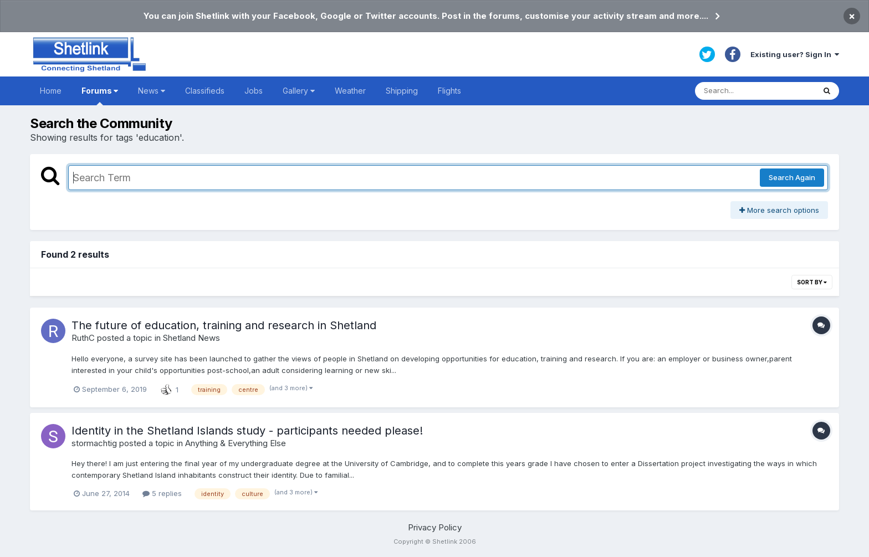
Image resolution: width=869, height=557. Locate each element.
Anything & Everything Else (235, 443)
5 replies (162, 493)
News (151, 90)
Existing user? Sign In (794, 54)
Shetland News (191, 338)
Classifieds (204, 90)
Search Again (792, 177)
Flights (449, 90)
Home (51, 90)
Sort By (812, 282)
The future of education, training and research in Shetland (223, 325)
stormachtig (94, 443)
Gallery (299, 90)
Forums (99, 95)
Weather (350, 90)
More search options (779, 210)
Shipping (402, 90)
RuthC (83, 338)
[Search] (755, 91)
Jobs (253, 90)
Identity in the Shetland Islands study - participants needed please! (247, 430)
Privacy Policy (435, 527)
